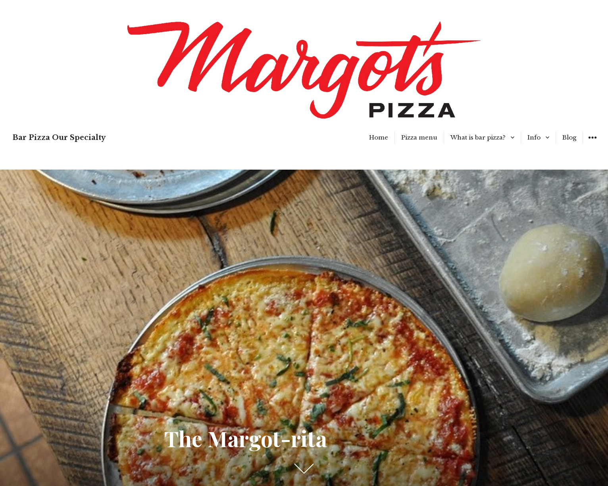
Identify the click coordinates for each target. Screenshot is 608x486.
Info (534, 137)
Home (378, 137)
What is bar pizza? (478, 137)
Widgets (592, 143)
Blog (569, 137)
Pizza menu (419, 137)
